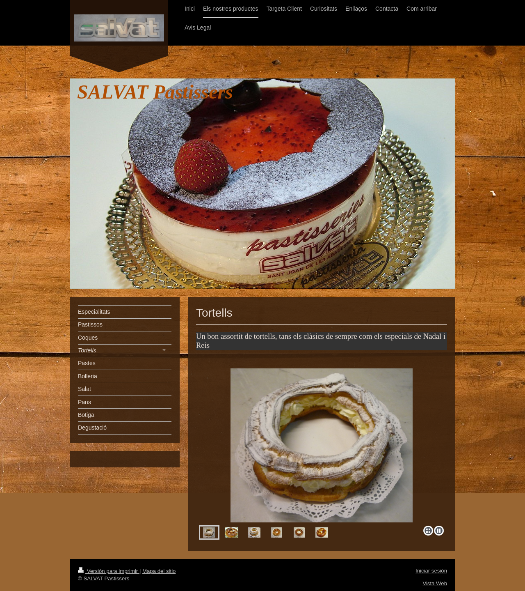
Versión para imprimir (108, 571)
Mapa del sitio (159, 571)
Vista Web (434, 583)
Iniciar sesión (431, 571)
